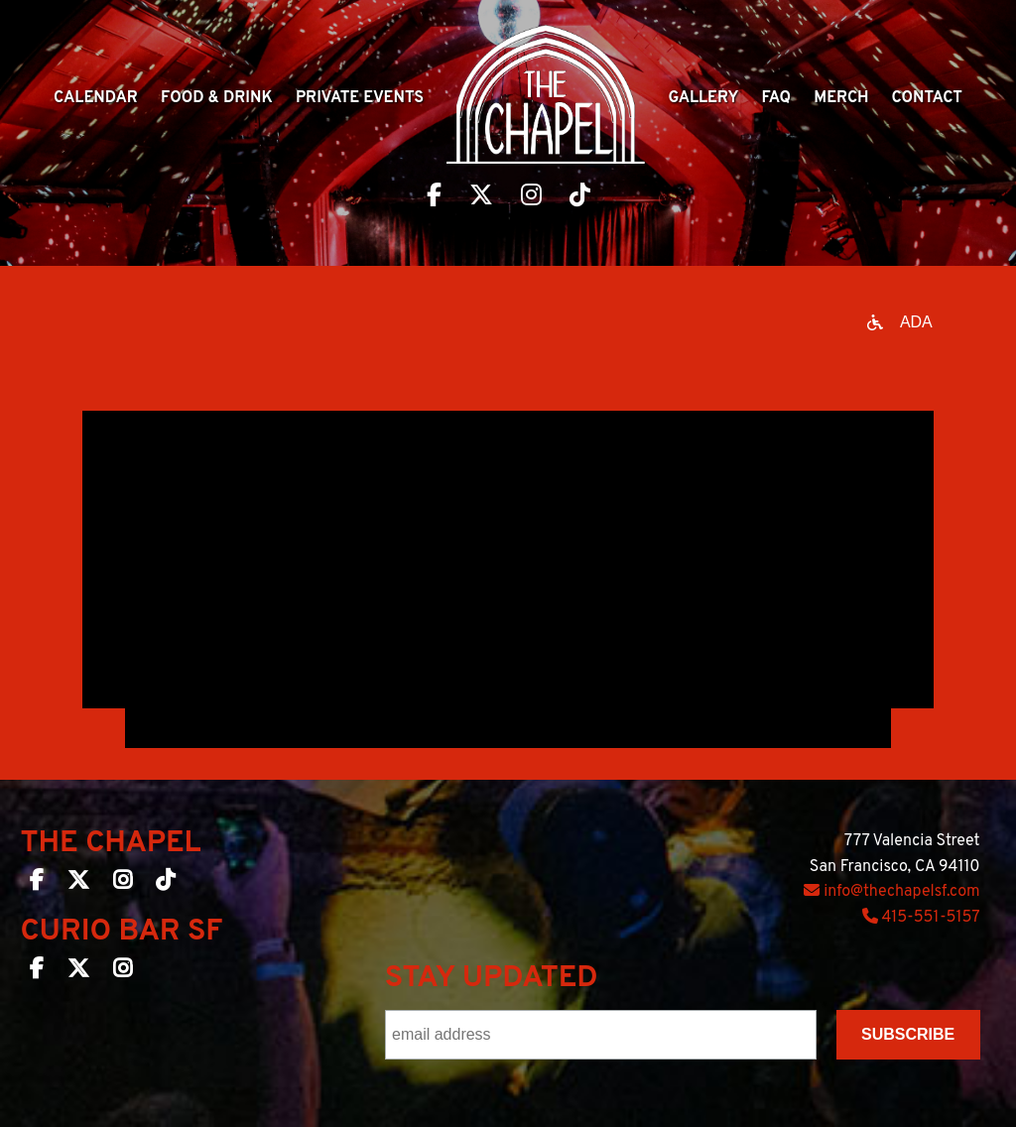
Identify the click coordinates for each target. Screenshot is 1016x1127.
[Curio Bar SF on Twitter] (78, 972)
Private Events (360, 98)
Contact (927, 98)
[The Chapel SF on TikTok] (165, 884)
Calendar (96, 98)
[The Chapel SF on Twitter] (78, 884)
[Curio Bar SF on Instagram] (122, 972)
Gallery (703, 98)
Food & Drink (217, 98)
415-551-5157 (921, 918)
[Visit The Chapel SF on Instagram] (531, 197)
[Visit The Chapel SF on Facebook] (434, 197)
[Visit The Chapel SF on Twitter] (481, 197)
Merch (841, 98)
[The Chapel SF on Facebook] (37, 884)
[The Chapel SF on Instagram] (122, 884)
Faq (777, 98)
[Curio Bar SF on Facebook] (37, 972)
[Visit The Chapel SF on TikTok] (580, 197)
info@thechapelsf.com (891, 892)
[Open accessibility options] (900, 322)
